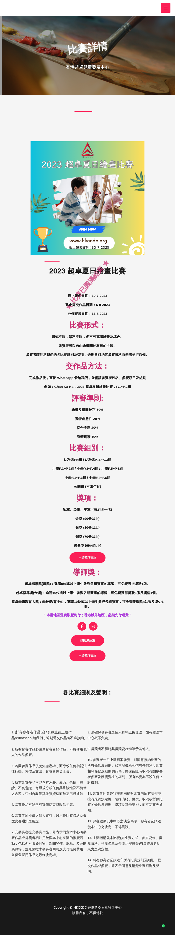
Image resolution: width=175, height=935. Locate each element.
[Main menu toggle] (165, 8)
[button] (87, 640)
